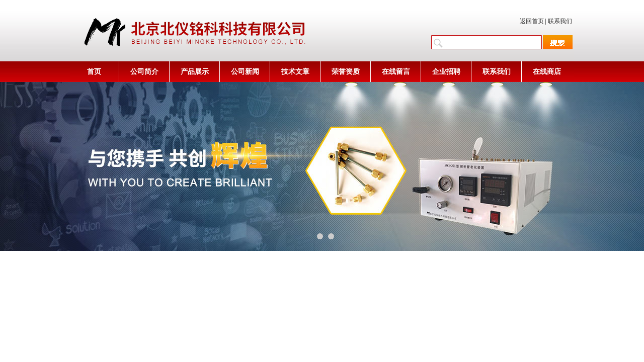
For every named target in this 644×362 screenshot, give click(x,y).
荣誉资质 (346, 71)
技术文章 (295, 71)
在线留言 (396, 71)
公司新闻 (245, 71)
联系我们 (560, 21)
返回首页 (532, 21)
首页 (94, 71)
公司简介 (144, 71)
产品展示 (195, 71)
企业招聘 (446, 71)
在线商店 (547, 71)
